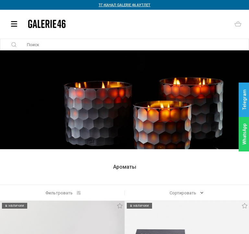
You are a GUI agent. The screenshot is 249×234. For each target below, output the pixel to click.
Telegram (244, 100)
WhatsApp (244, 134)
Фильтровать (59, 192)
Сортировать (183, 192)
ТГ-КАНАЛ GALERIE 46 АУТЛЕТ (124, 5)
